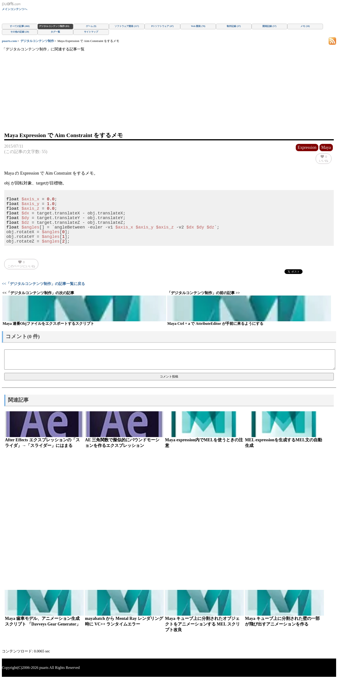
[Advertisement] (169, 96)
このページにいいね (21, 274)
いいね (323, 158)
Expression (307, 147)
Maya (326, 147)
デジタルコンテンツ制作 (37, 41)
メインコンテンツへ (14, 9)
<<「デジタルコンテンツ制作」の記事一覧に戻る (43, 294)
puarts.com (9, 41)
